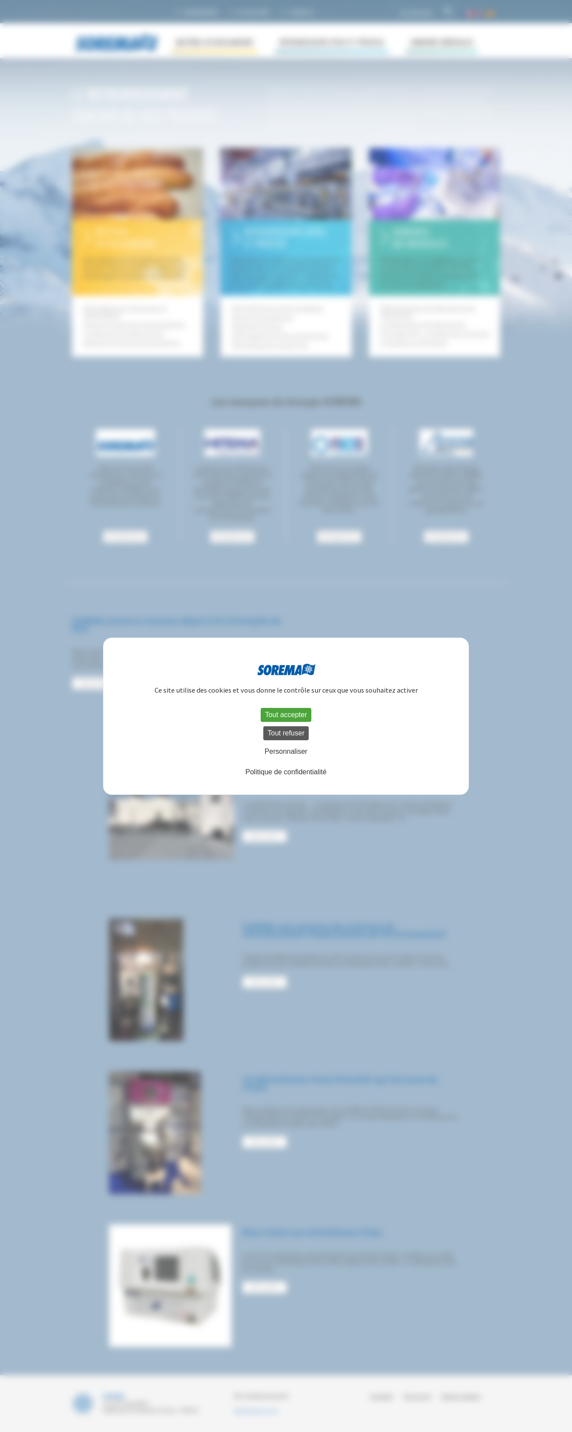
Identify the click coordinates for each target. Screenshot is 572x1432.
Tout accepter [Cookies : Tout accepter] (286, 714)
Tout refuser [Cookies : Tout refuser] (286, 733)
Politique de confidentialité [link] (286, 772)
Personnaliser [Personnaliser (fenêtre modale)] (286, 751)
